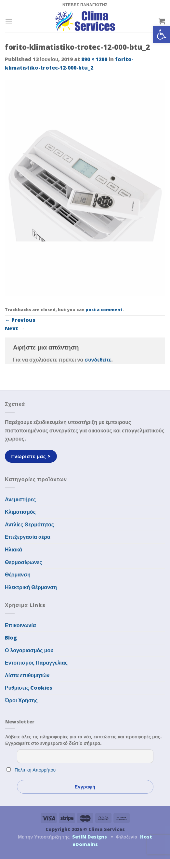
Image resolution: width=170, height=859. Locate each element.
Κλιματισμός (20, 511)
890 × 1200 (94, 59)
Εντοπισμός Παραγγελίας (36, 662)
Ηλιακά (13, 549)
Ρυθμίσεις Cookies (28, 687)
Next (15, 328)
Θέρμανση (18, 574)
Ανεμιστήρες (20, 499)
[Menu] (9, 21)
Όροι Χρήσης (21, 700)
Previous (20, 320)
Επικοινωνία (20, 625)
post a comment (104, 309)
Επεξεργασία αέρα (27, 536)
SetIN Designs (89, 837)
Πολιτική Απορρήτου (35, 770)
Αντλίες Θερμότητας (29, 524)
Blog (11, 637)
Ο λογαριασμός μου (29, 650)
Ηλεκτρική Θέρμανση (31, 587)
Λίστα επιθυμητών (27, 675)
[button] (161, 34)
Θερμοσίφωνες (23, 562)
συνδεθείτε (98, 359)
